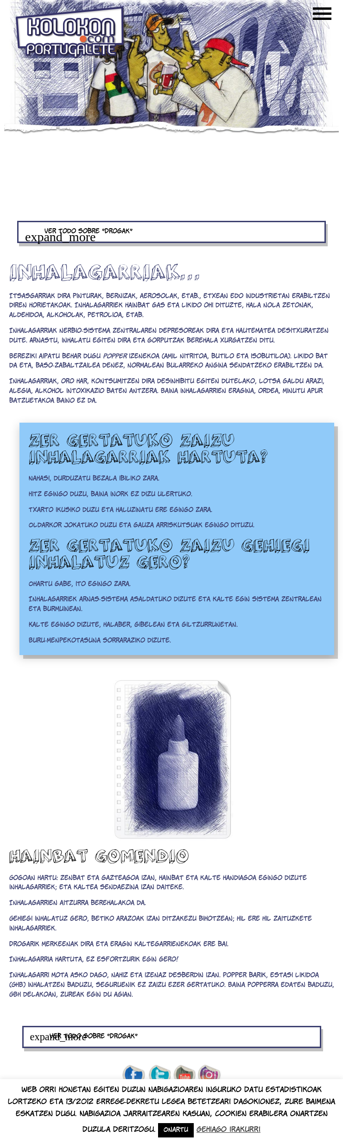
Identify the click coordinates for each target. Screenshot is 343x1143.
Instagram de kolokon (209, 1075)
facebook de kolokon (133, 1075)
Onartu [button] (176, 1130)
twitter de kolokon (159, 1075)
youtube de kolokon (184, 1075)
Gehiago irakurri (228, 1129)
